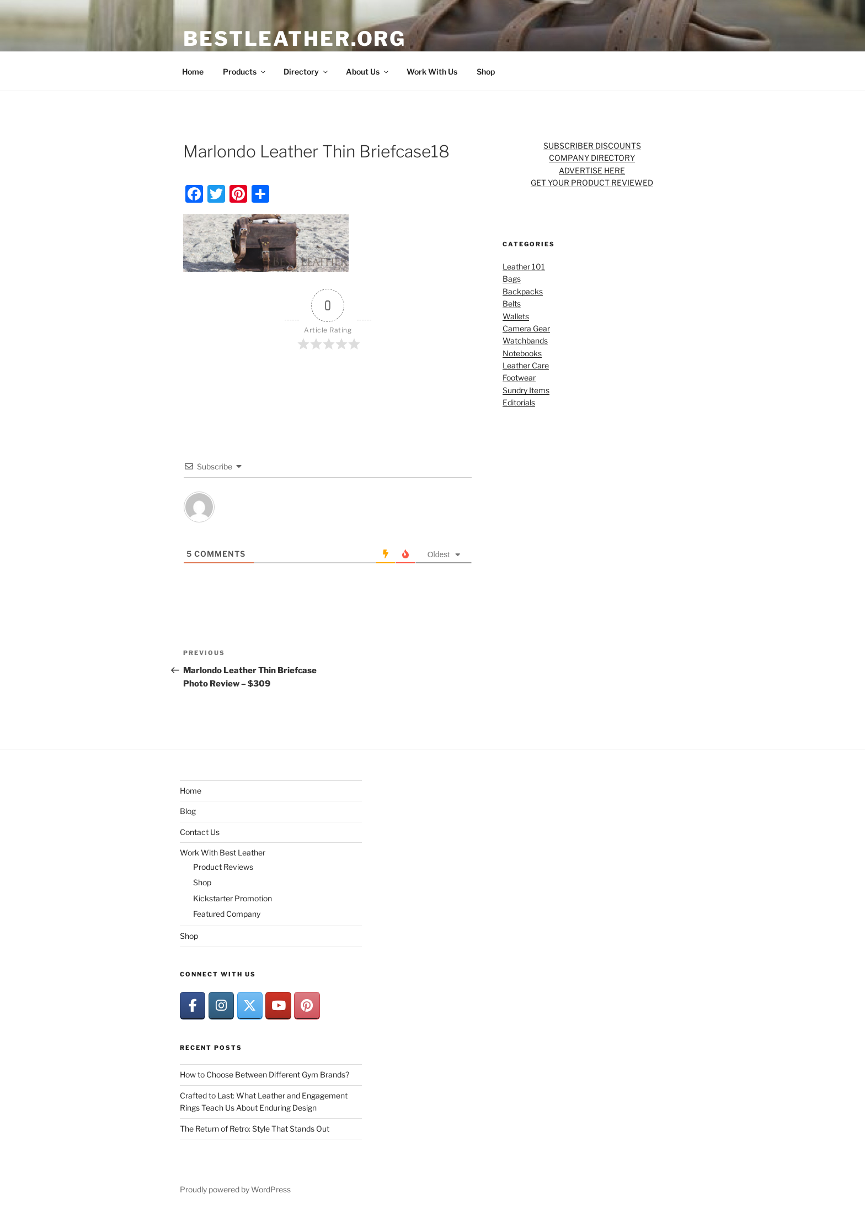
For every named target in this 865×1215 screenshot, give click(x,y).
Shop (486, 71)
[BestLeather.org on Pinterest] (306, 1005)
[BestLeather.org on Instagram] (221, 1005)
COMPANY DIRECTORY (592, 157)
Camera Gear (526, 328)
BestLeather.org (294, 39)
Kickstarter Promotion (232, 898)
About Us (368, 71)
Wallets (516, 316)
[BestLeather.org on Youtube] (278, 1005)
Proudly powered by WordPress (235, 1189)
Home (193, 71)
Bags (512, 278)
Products (245, 71)
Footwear (519, 377)
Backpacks (523, 291)
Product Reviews (223, 866)
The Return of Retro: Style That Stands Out (254, 1128)
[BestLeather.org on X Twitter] (250, 1005)
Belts (512, 303)
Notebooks (522, 353)
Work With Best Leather (222, 852)
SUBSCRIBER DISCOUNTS (592, 145)
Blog (188, 811)
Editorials (519, 402)
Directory (306, 71)
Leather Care (526, 365)
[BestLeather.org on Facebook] (192, 1005)
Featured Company (226, 913)
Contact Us (200, 832)
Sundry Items (526, 390)
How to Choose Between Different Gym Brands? (264, 1074)
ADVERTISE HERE (592, 170)
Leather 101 (524, 266)
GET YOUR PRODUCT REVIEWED (592, 182)
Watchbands (525, 340)
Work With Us (432, 71)
